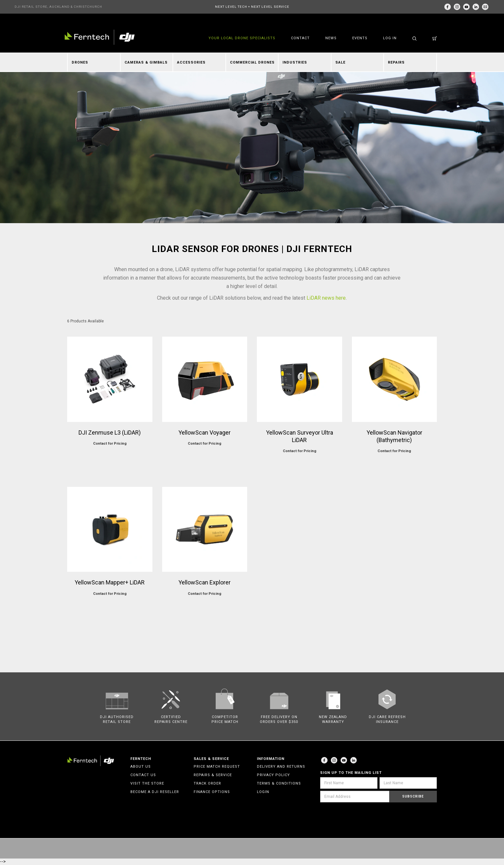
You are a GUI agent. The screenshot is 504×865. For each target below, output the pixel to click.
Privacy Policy (273, 775)
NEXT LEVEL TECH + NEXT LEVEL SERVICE (252, 6)
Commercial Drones (252, 62)
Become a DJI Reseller (154, 792)
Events (359, 38)
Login (263, 792)
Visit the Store (147, 783)
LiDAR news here (326, 298)
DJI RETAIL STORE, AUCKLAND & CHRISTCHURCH (58, 6)
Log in (390, 38)
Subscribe (413, 796)
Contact (300, 38)
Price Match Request (217, 766)
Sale (340, 62)
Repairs (396, 62)
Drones (80, 62)
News (331, 38)
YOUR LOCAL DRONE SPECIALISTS (242, 38)
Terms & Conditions (279, 783)
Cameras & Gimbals (146, 62)
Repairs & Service (213, 775)
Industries (294, 62)
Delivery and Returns (281, 766)
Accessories (191, 62)
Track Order (207, 783)
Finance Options (212, 792)
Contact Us (143, 775)
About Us (140, 766)
